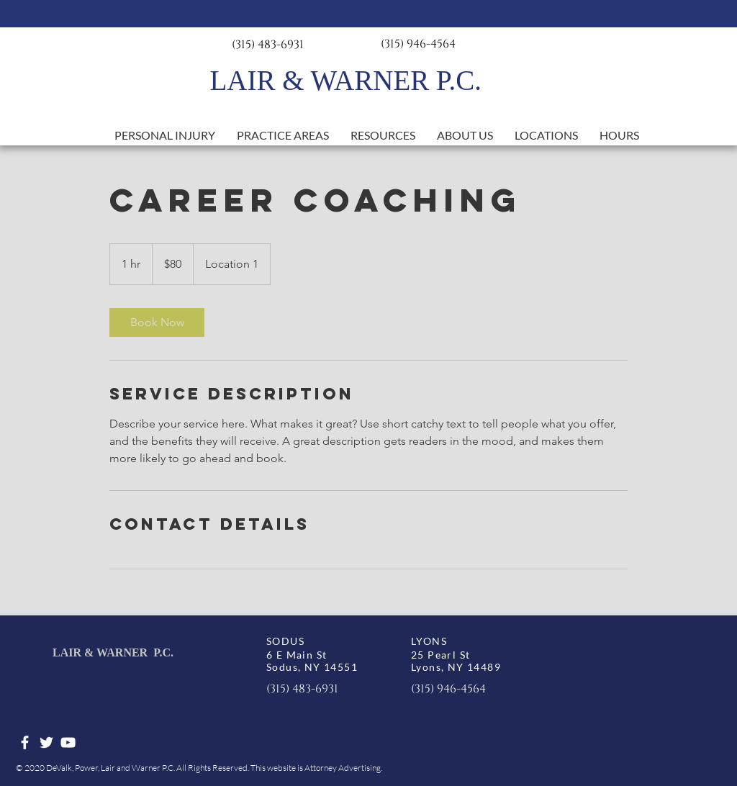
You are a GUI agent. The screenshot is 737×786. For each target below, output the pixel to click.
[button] (283, 135)
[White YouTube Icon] (68, 742)
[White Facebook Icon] (25, 742)
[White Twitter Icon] (46, 742)
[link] (156, 322)
